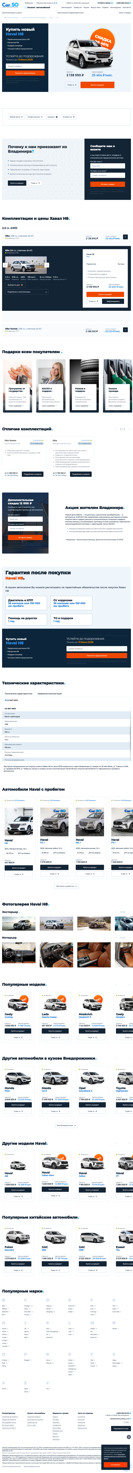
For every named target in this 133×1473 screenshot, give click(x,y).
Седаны (55, 1417)
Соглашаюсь (115, 1465)
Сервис (105, 7)
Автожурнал (115, 7)
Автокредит (66, 7)
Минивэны (56, 1439)
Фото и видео (125, 13)
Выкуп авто (96, 7)
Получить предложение (25, 73)
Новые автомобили (34, 1417)
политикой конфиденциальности (15, 80)
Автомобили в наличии (35, 1420)
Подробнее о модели (32, 474)
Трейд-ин (77, 7)
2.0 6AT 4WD (12, 700)
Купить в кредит (97, 85)
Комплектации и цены (12, 13)
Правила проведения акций (32, 1466)
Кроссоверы (57, 1428)
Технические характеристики (70, 13)
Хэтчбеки (56, 1420)
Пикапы (55, 1434)
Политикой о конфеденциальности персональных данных (115, 1456)
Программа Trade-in (9, 1428)
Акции (86, 7)
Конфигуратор (32, 1422)
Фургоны (55, 1436)
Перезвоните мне (121, 1428)
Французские (82, 1428)
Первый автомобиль (9, 1420)
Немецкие (81, 1422)
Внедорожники (58, 1431)
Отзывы (126, 1422)
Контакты (127, 7)
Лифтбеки (56, 1422)
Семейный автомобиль (10, 1417)
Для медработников (9, 1422)
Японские (81, 1420)
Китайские (81, 1417)
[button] (5, 265)
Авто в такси (31, 1425)
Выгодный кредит (8, 1425)
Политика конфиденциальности (11, 1466)
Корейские (81, 1425)
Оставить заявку (108, 184)
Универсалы (57, 1425)
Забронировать (113, 301)
